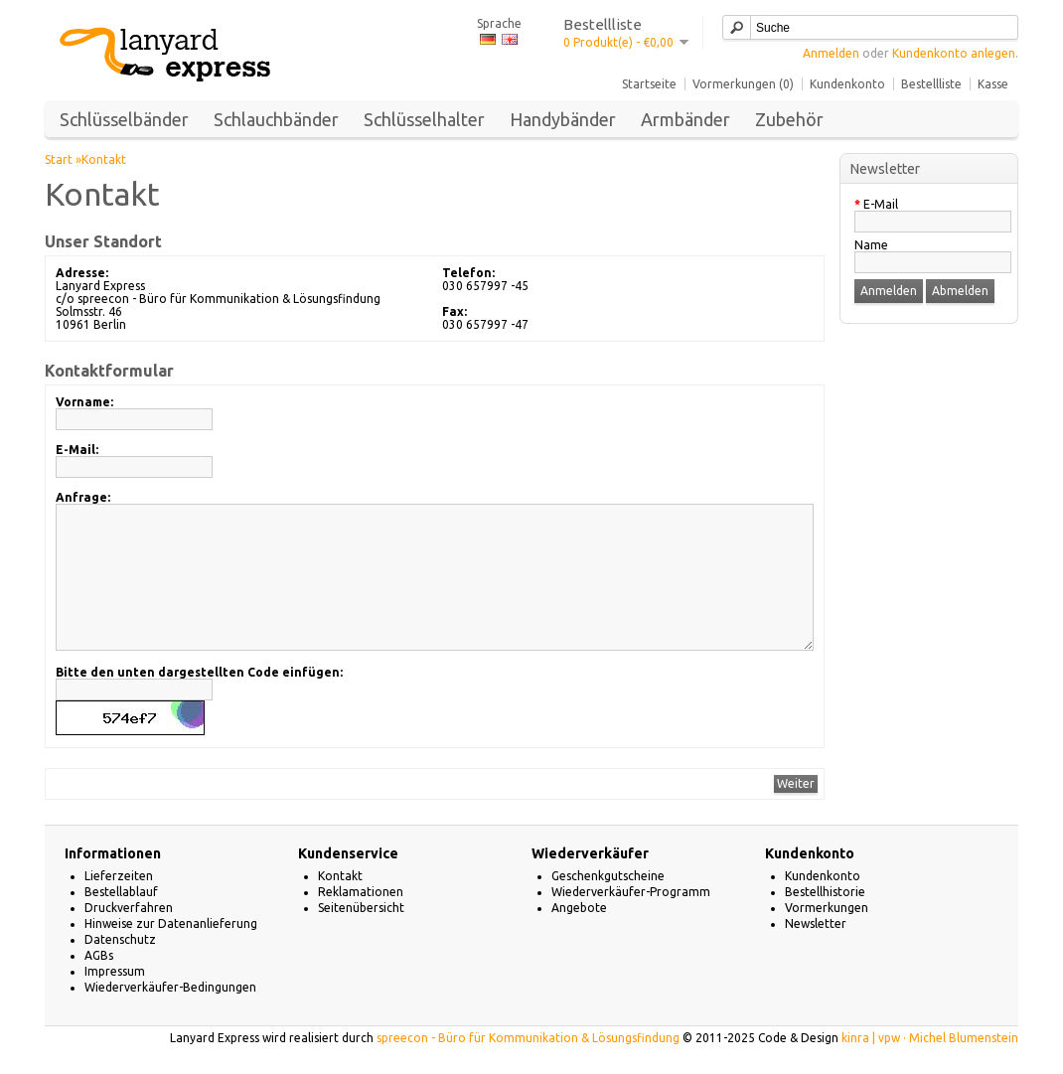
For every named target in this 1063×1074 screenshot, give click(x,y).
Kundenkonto (847, 83)
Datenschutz (120, 969)
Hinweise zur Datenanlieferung (170, 953)
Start (59, 159)
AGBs (98, 985)
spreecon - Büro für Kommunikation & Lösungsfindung (528, 1067)
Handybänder (563, 119)
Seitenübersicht (361, 937)
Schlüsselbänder (124, 119)
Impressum (114, 1001)
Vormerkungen (826, 937)
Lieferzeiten (118, 905)
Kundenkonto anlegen (953, 53)
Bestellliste (931, 83)
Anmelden (831, 53)
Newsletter (815, 953)
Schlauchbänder (276, 119)
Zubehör (789, 119)
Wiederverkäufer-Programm (630, 921)
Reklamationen (360, 921)
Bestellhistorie (825, 921)
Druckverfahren (128, 937)
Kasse (993, 83)
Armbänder (685, 119)
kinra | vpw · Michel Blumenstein (929, 1067)
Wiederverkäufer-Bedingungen (170, 1016)
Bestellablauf (121, 921)
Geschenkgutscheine (608, 905)
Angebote (579, 937)
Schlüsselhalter (424, 119)
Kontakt (103, 159)
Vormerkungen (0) (743, 83)
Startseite (649, 83)
